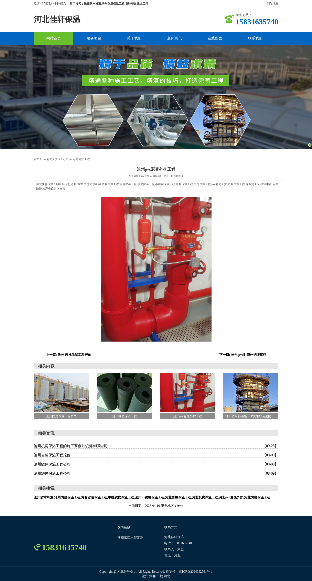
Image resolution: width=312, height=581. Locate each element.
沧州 (145, 576)
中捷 (160, 576)
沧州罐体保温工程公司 (156, 464)
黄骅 (153, 576)
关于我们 (134, 38)
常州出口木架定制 (130, 537)
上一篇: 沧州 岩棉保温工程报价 (68, 354)
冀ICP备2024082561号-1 (196, 571)
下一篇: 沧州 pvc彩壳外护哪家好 (242, 354)
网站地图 (272, 3)
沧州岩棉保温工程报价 (156, 455)
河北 (167, 576)
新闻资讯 (174, 38)
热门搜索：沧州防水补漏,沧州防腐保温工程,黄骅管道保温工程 (109, 3)
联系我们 (255, 38)
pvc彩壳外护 (50, 159)
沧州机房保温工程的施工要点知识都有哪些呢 (156, 445)
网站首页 (53, 38)
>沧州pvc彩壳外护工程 (75, 159)
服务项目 (94, 38)
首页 (37, 159)
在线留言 (215, 38)
